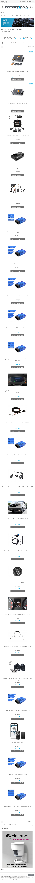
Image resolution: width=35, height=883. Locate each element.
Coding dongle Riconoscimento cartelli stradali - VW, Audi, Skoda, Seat (17, 231)
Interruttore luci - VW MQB (17, 582)
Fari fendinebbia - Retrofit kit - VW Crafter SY (17, 518)
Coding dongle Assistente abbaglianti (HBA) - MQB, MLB (17, 295)
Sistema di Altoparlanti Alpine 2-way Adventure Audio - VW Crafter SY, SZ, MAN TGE (17, 679)
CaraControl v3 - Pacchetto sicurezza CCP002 (17, 71)
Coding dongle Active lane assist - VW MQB (17, 774)
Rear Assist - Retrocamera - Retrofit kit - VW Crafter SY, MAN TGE (17, 487)
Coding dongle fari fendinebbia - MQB (17, 263)
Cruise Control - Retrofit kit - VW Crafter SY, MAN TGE (17, 614)
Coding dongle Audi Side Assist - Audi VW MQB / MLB (17, 710)
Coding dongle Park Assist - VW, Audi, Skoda (17, 455)
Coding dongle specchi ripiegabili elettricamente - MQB (17, 806)
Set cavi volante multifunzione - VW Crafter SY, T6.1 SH (17, 646)
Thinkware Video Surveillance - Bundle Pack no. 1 (17, 135)
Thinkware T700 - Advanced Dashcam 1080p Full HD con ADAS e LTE (17, 167)
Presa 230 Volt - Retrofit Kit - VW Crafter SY (17, 199)
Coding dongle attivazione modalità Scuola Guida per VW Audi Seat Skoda (17, 359)
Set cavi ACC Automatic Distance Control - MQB (17, 423)
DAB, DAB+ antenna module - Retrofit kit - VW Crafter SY (17, 550)
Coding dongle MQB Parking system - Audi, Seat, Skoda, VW (17, 327)
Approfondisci (15, 879)
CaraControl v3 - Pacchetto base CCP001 (17, 103)
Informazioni (4, 828)
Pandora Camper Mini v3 (17, 742)
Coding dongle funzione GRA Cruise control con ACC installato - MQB (17, 391)
